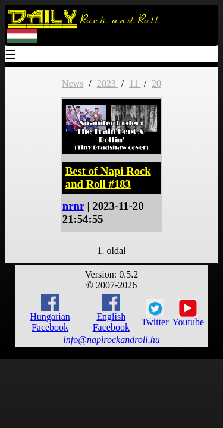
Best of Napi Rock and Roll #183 (108, 177)
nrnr (73, 206)
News (72, 83)
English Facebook (111, 313)
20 (156, 83)
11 (134, 83)
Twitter (155, 313)
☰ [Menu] (11, 55)
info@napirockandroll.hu (111, 340)
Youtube (188, 313)
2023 (107, 83)
